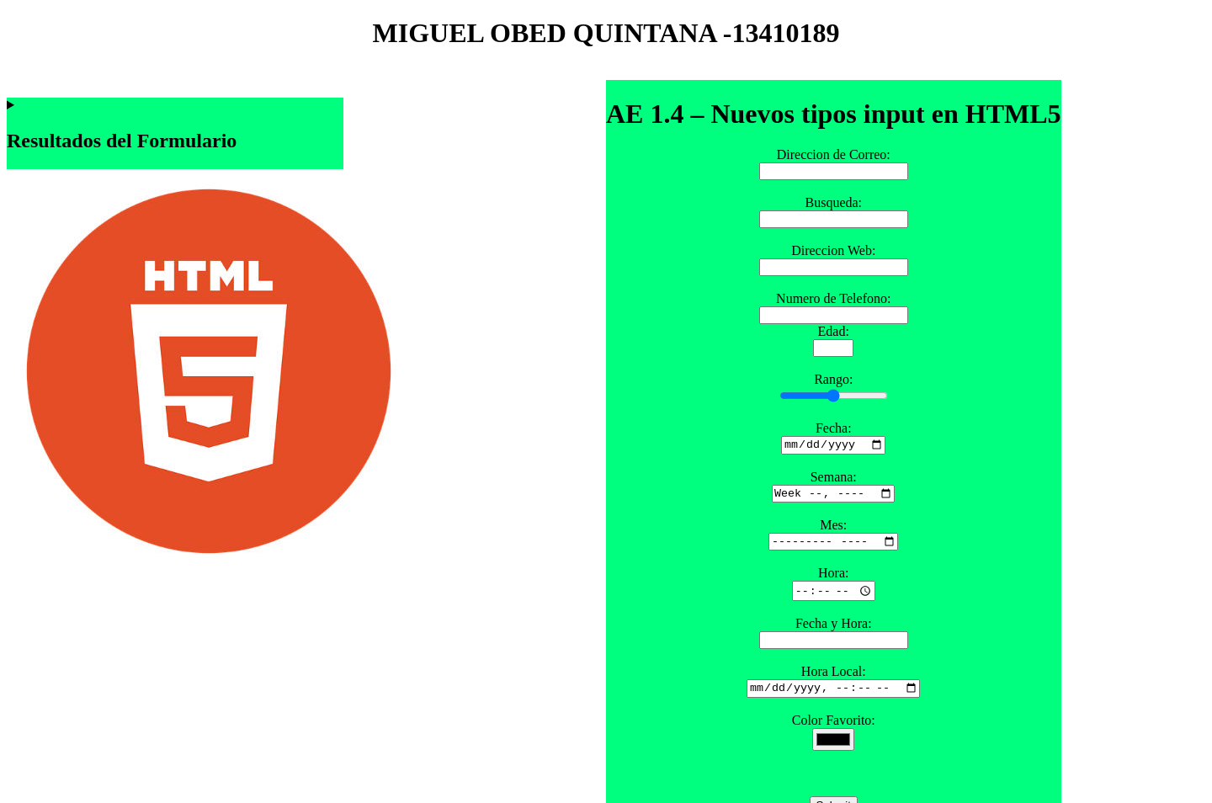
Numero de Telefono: (833, 298)
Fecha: (834, 428)
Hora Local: (833, 678)
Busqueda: (833, 202)
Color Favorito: (833, 728)
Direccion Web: (833, 250)
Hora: (833, 579)
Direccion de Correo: (833, 154)
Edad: (833, 331)
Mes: (833, 529)
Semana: (834, 478)
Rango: (833, 379)
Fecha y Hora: (833, 630)
